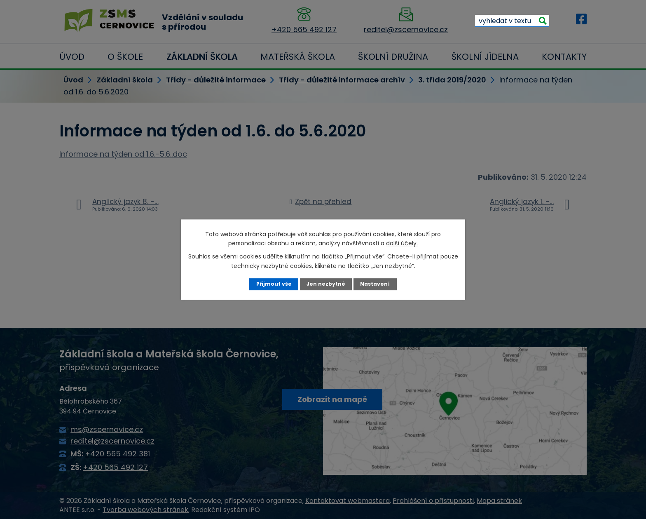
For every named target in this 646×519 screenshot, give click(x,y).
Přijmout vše (273, 283)
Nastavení (375, 283)
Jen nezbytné (326, 283)
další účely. (402, 243)
